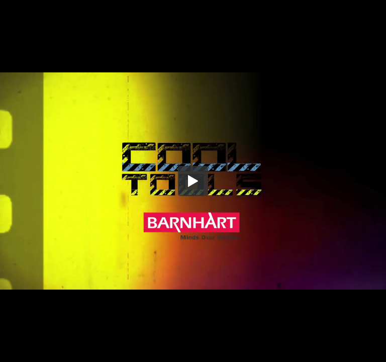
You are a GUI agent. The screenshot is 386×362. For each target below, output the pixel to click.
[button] (193, 181)
